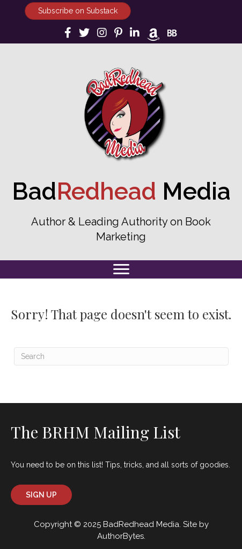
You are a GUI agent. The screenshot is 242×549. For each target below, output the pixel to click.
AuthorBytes (120, 536)
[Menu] (121, 269)
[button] (41, 495)
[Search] (121, 356)
